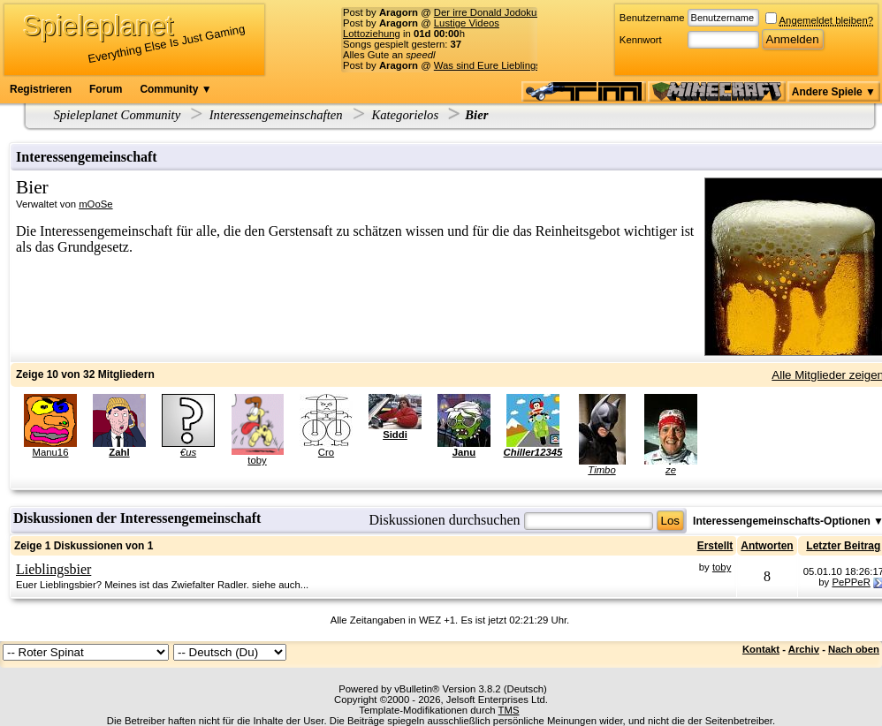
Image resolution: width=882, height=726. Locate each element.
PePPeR (851, 582)
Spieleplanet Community (117, 115)
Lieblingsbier (53, 569)
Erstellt (715, 546)
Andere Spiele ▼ (834, 92)
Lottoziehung (371, 33)
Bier (476, 115)
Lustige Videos (466, 23)
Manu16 (51, 452)
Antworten (767, 546)
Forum (105, 89)
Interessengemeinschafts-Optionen (782, 521)
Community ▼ (175, 89)
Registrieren (41, 89)
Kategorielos (404, 115)
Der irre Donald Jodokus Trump (503, 12)
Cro (326, 452)
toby (256, 460)
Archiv (803, 649)
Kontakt (760, 649)
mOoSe (95, 204)
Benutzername (652, 17)
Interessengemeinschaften (276, 115)
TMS (509, 710)
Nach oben (853, 649)
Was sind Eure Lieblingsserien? (504, 65)
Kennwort (641, 39)
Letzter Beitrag (843, 546)
